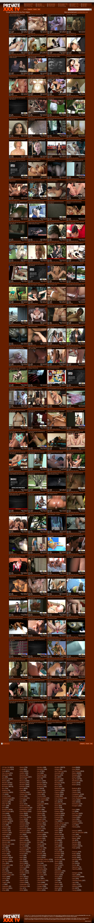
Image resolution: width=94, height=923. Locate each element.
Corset (22, 796)
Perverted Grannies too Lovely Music (17, 139)
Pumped (4, 855)
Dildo (73, 802)
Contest (4, 796)
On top (22, 846)
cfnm (31, 407)
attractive (13, 386)
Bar (3, 777)
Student (39, 871)
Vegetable (5, 886)
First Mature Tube (74, 3)
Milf (56, 840)
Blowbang (23, 782)
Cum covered (41, 798)
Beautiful (5, 779)
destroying (54, 616)
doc (72, 157)
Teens (21, 876)
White (21, 890)
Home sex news (52, 3)
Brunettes (5, 786)
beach (70, 365)
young (57, 636)
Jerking (4, 834)
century (70, 678)
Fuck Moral (62, 5)
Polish (56, 850)
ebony (12, 220)
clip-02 (70, 740)
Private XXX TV (27, 915)
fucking (54, 137)
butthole (18, 574)
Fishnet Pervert (12, 576)
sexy (60, 178)
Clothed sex (23, 794)
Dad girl (4, 802)
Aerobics (40, 767)
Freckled (57, 817)
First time (75, 813)
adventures (52, 657)
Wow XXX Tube (52, 5)
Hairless (22, 827)
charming (19, 491)
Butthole (74, 788)
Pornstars (23, 852)
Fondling (4, 817)
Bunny (57, 786)
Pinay (4, 850)
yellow (61, 532)
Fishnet (4, 815)
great (73, 241)
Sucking (4, 873)
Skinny (22, 863)
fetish (40, 220)
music (19, 157)
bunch (12, 33)
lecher (78, 199)
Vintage (39, 886)
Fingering (57, 813)
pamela (15, 636)
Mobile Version (88, 921)
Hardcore (57, 827)
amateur (70, 220)
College (57, 794)
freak (76, 74)
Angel (21, 769)
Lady (3, 836)
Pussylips (58, 855)
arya (70, 157)
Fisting (22, 815)
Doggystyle (40, 804)
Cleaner (74, 792)
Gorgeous (75, 823)
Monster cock (6, 844)
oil (59, 512)
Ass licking (5, 773)
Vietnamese (23, 886)
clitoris (51, 699)
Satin (21, 859)
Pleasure (22, 850)
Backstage (40, 775)
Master (74, 838)
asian (31, 241)
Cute (56, 800)
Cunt (21, 800)
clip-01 (12, 657)
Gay (56, 821)
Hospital (4, 830)
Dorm (4, 806)
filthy (54, 261)
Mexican (39, 840)
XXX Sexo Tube (29, 6)
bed (12, 365)
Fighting (39, 813)
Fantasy (57, 811)
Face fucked (6, 811)
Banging (74, 775)
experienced (73, 449)
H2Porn (64, 53)
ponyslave (61, 740)
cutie (70, 74)
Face (73, 809)
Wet (73, 888)
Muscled (22, 844)
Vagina (74, 884)
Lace (73, 834)
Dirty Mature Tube (74, 6)
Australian (58, 773)
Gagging (57, 819)
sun (75, 33)
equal (15, 220)
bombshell (18, 365)
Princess (74, 852)
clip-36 (51, 137)
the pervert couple (13, 77)
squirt (54, 636)
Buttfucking (58, 788)
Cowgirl (57, 796)
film (69, 95)
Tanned (57, 875)
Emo (3, 807)
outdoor (53, 740)
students (58, 365)
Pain (3, 848)
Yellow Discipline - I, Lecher (54, 514)
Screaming (58, 859)
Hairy (38, 827)
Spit (3, 869)
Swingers (75, 873)
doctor (70, 261)
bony (31, 116)
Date (39, 9)
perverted (23, 157)
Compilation (75, 794)
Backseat (22, 775)
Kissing (39, 834)
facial (51, 95)
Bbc (56, 777)
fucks (51, 365)
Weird (56, 888)
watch (77, 137)
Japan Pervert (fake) (33, 326)
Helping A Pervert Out (33, 368)
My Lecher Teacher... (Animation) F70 (37, 284)
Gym (73, 825)
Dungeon (75, 806)
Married (39, 838)
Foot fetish (23, 817)
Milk (73, 840)
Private (22, 853)
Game (74, 819)
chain (57, 491)
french (70, 324)
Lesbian (39, 836)
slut (18, 137)
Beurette (57, 779)
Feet (3, 813)
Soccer (74, 865)
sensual (57, 178)
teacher (22, 303)
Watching (5, 888)
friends (54, 470)
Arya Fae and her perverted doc (74, 139)
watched (79, 532)
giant (54, 699)
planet (39, 178)
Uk (3, 884)
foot (42, 220)
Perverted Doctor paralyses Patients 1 (75, 243)
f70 (31, 303)
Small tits (23, 865)
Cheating (22, 792)
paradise (61, 657)
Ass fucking (76, 771)
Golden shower (59, 823)
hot (40, 95)
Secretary (75, 859)
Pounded (57, 852)
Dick (56, 802)
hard (59, 137)
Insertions (5, 832)
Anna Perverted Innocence (53, 368)
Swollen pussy (6, 875)
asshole (14, 261)
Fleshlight (75, 815)
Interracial (23, 832)
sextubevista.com (82, 12)
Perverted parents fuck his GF (35, 535)
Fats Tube (84, 5)
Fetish (21, 813)
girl (74, 95)
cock (34, 407)
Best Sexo (84, 6)
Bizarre (39, 781)
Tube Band (39, 5)
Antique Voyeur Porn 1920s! (54, 56)
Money (57, 842)
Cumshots (5, 800)
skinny (31, 33)
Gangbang (5, 821)
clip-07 (70, 178)
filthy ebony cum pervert (72, 618)
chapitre (32, 178)
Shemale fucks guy (43, 861)
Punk (21, 855)
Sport (21, 869)
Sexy (21, 861)
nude (77, 365)
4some (22, 767)
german (38, 74)
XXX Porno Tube (29, 3)
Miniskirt (4, 842)
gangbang (35, 74)
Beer (38, 779)
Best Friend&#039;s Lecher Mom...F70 (56, 388)
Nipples (39, 844)
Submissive (58, 871)
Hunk (38, 830)
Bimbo (4, 781)
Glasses (39, 823)
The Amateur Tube (63, 3)
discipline (51, 532)
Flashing (57, 815)
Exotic (39, 809)
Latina (21, 836)
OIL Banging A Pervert (52, 493)
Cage (21, 790)
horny (38, 95)
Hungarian (23, 830)
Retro (21, 857)
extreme (40, 241)
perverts (18, 33)
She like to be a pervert (14, 535)
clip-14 (31, 740)
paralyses (74, 261)
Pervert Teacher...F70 (71, 35)
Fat (73, 811)
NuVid (64, 428)
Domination (58, 804)
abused (51, 324)
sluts (58, 157)
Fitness (39, 815)
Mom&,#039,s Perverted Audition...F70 (75, 284)
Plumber (39, 850)
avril (70, 33)
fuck (53, 33)
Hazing (74, 827)
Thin (38, 876)
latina (15, 33)
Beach (74, 777)
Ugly (73, 882)
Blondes (4, 782)
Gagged (39, 819)
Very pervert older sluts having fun (56, 139)
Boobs (74, 782)
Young (74, 890)
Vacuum (57, 884)
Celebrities (5, 792)
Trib (56, 880)
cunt (50, 616)
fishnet (12, 595)
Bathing (39, 777)
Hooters (39, 829)
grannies (35, 95)
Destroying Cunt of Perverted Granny (56, 597)
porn (21, 33)
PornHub (83, 73)
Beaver (22, 779)
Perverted (58, 848)
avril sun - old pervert (72, 14)
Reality (74, 855)
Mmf (38, 842)
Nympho (74, 844)
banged (16, 616)
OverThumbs (63, 94)
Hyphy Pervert (12, 181)
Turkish (22, 882)
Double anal (23, 806)
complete (32, 157)
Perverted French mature (72, 305)
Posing (39, 852)
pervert (58, 33)
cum (70, 636)
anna (51, 386)
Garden (22, 821)
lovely (16, 157)
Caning (39, 790)
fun (71, 137)
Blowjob (39, 782)
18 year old (5, 767)
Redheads (5, 857)
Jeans (56, 832)
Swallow (22, 873)
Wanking (74, 886)
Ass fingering (59, 771)
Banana (57, 775)
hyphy (15, 199)
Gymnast (5, 827)
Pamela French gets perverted (16, 618)
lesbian (34, 365)
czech (22, 616)
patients (77, 261)
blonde (14, 365)
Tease (4, 876)
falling (31, 95)
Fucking (4, 819)
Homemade (23, 829)
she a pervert (70, 388)
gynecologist (74, 199)
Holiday (4, 829)
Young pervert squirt (52, 618)
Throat (4, 878)
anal (31, 74)
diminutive (35, 116)
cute (50, 33)
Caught (74, 790)
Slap (38, 863)
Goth (3, 825)
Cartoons (57, 790)
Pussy (39, 855)
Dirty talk (5, 804)
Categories (30, 9)
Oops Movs (39, 3)
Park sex (40, 848)
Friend (74, 817)
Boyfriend (5, 784)
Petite (74, 848)
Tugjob (4, 882)
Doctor (22, 804)
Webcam (40, 888)
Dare (21, 802)
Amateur (57, 767)
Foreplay (40, 817)
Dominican (75, 804)
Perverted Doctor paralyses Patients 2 (56, 35)
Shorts (57, 861)
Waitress (57, 886)
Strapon (22, 871)
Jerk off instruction (78, 832)
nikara (12, 137)
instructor (36, 157)
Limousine (58, 836)
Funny (22, 819)
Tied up (22, 878)
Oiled (3, 846)
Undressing (40, 884)
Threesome (75, 876)
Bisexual (22, 781)
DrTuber (64, 364)
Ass (38, 771)
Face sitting (23, 811)
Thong (57, 876)
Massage (57, 838)
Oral (38, 846)
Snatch (57, 865)
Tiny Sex (73, 5)
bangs (17, 74)
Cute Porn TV (28, 5)
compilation (32, 220)
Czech (74, 800)
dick (72, 74)
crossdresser (13, 407)
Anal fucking (6, 769)
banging (51, 261)
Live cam (75, 836)
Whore (39, 890)
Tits (56, 878)
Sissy (4, 863)
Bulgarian (40, 786)
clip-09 (31, 449)
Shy (73, 861)
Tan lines (40, 875)
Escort (57, 807)
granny (58, 616)
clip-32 (31, 512)
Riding (39, 857)
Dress (56, 806)
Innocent (74, 830)
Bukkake (22, 786)
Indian (56, 830)
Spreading (40, 869)
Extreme (57, 809)
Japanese (40, 832)
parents (34, 553)
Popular (35, 9)
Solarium (40, 867)
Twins (56, 882)
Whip (3, 890)
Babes (74, 773)
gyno (53, 595)
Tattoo (74, 875)
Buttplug (4, 790)
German (4, 823)
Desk (38, 802)
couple (12, 95)
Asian (21, 771)
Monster (74, 842)
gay (53, 324)
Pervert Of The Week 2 (52, 181)
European (5, 809)
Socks (4, 867)
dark (22, 574)
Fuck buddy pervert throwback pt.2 (17, 326)
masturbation (22, 261)
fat (73, 74)
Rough (74, 857)
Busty (21, 788)
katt (59, 491)
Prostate (39, 853)
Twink (39, 882)
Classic (57, 792)
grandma (57, 699)
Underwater (23, 884)
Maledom (22, 838)
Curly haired (41, 800)
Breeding (40, 784)
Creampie (75, 796)
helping (31, 386)
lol (17, 220)
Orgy (56, 846)
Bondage (57, 782)
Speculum (75, 867)
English (39, 807)
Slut (73, 863)
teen (34, 33)
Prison (4, 853)
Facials (39, 811)
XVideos (64, 73)
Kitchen (57, 834)
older (52, 157)
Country (39, 796)
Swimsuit (57, 873)
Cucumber (23, 798)
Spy (56, 869)
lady (77, 449)
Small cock (5, 865)
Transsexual (41, 880)
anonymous (13, 74)
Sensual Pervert (51, 160)
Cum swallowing (77, 798)
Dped (39, 806)
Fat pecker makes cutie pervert (74, 56)
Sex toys (5, 861)
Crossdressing (6, 798)
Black (56, 781)
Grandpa (22, 825)
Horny (56, 829)
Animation (40, 769)
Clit (3, 794)
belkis (16, 699)
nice (19, 220)
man (58, 324)
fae (73, 157)
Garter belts (41, 821)
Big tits (74, 779)
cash (19, 616)
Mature (22, 840)
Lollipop (4, 838)
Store (4, 871)
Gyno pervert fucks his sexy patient (56, 576)
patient (56, 595)
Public (74, 853)
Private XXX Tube (41, 6)
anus (53, 553)
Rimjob (57, 857)
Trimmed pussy (77, 880)
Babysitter (5, 775)
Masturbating (6, 840)
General (74, 821)
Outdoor (74, 846)
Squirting (75, 869)
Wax (21, 888)
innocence (54, 386)
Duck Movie (84, 3)
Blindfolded (75, 781)
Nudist (57, 844)
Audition (22, 773)
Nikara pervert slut (13, 118)
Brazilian (22, 784)
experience (37, 407)
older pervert (51, 431)
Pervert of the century (72, 659)
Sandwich (5, 859)
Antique (57, 769)
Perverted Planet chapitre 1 (35, 160)
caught (15, 491)
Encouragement (24, 807)
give (53, 95)
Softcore (22, 867)
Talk (21, 875)
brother (51, 470)
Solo (56, 867)
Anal (73, 767)
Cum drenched (59, 798)
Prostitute (58, 853)
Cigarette (40, 792)
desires (37, 220)
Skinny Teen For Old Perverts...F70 (36, 14)
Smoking (40, 865)
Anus (73, 769)
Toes (73, 878)
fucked (72, 95)
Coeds (39, 794)
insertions (19, 407)
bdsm (34, 241)
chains (37, 241)
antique (51, 74)
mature (40, 157)
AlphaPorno (44, 53)
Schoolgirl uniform (42, 859)
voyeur (56, 74)
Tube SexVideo (63, 6)
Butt (38, 788)
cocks (12, 303)
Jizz (21, 834)
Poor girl (5, 852)
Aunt (38, 773)
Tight (38, 878)
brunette (15, 574)
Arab (3, 771)
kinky (56, 324)
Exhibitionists (24, 809)
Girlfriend (22, 823)
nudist (55, 33)
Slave (56, 863)
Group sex (58, 825)
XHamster (25, 32)
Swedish (39, 873)
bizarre (53, 491)
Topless (22, 880)
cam (69, 137)
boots (70, 199)
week (53, 199)
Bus (3, 788)
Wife (56, 890)
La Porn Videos (52, 6)
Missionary (23, 842)
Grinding (39, 825)
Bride (56, 784)
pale (81, 199)
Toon (3, 880)
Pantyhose (23, 848)
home (31, 365)
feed (38, 116)
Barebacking (23, 777)
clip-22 (31, 532)
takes (19, 303)
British (74, 784)
